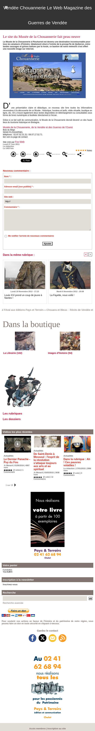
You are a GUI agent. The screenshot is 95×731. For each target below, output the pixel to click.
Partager (66, 158)
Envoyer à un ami (28, 153)
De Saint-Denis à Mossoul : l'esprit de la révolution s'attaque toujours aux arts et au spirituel (47, 463)
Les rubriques (15, 418)
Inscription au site (56, 725)
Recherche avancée (11, 600)
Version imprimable (52, 153)
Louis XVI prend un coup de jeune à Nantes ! (24, 299)
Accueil (9, 153)
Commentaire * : (12, 211)
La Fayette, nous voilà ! (60, 299)
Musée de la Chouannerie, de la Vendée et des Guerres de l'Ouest (33, 127)
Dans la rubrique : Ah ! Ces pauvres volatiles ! (75, 466)
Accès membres (38, 725)
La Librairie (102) (11, 357)
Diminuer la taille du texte (43, 158)
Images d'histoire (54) (58, 357)
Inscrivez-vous (9, 582)
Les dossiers (14, 424)
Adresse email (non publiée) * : (19, 191)
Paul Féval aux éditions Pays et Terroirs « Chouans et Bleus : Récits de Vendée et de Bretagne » (44, 314)
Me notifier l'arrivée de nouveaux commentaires (31, 240)
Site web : (9, 201)
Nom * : (7, 181)
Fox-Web (19, 141)
